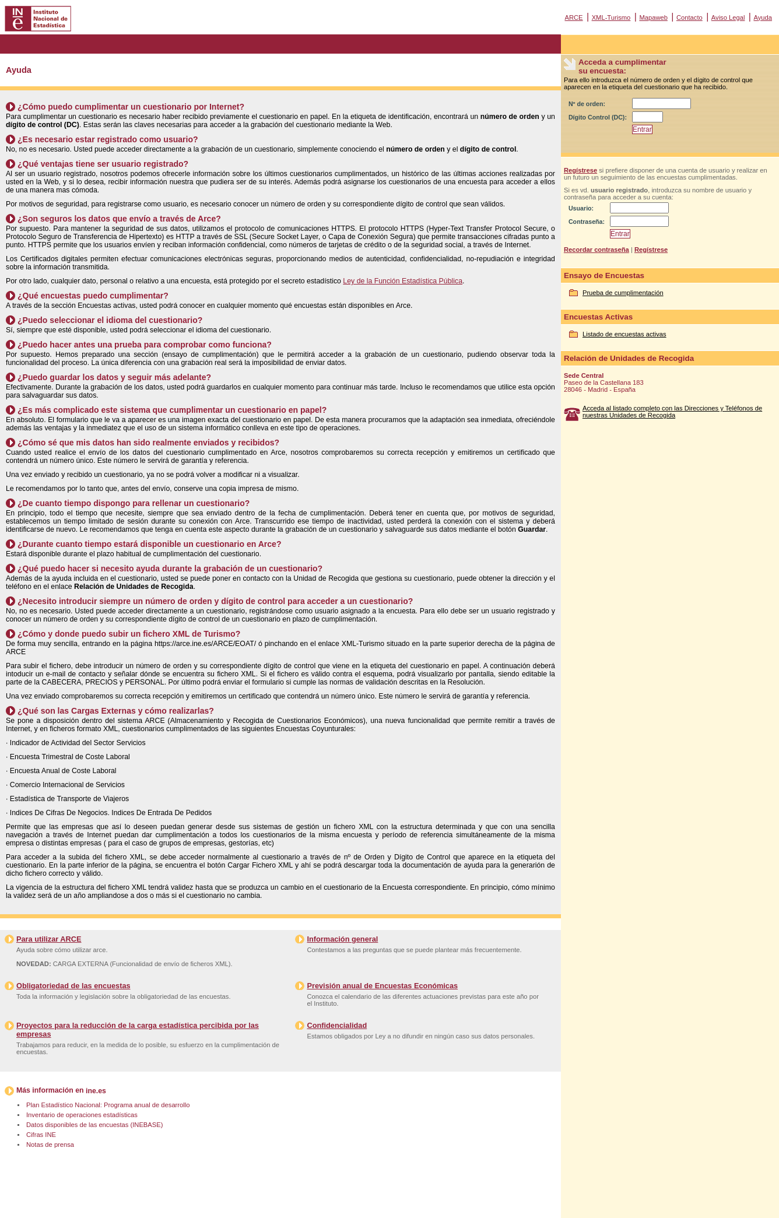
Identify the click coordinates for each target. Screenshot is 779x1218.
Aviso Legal (728, 17)
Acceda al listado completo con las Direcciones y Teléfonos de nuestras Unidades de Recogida (672, 412)
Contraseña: (587, 221)
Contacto (689, 17)
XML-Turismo (611, 17)
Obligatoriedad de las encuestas (73, 985)
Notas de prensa (50, 1144)
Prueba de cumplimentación (623, 292)
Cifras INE (41, 1134)
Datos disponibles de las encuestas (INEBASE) (94, 1124)
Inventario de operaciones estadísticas (82, 1114)
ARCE (573, 17)
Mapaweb (653, 17)
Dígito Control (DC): (598, 117)
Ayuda (762, 17)
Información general (342, 939)
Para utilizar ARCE (48, 939)
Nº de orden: (587, 103)
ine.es (96, 1091)
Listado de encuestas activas (624, 334)
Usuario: (581, 208)
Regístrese (580, 170)
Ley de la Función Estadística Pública (402, 281)
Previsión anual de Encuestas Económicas (382, 985)
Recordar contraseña (596, 249)
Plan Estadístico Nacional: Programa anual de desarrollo (108, 1104)
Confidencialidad (337, 1025)
